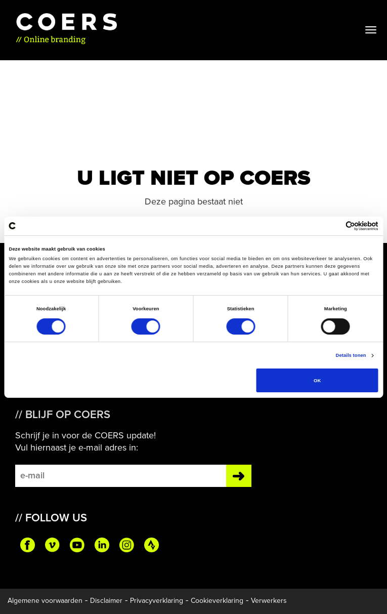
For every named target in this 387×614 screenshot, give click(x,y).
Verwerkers (269, 600)
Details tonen (351, 355)
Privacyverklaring (156, 600)
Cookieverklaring (217, 600)
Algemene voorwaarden (45, 600)
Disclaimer (106, 600)
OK (317, 380)
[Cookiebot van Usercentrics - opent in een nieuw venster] (334, 226)
